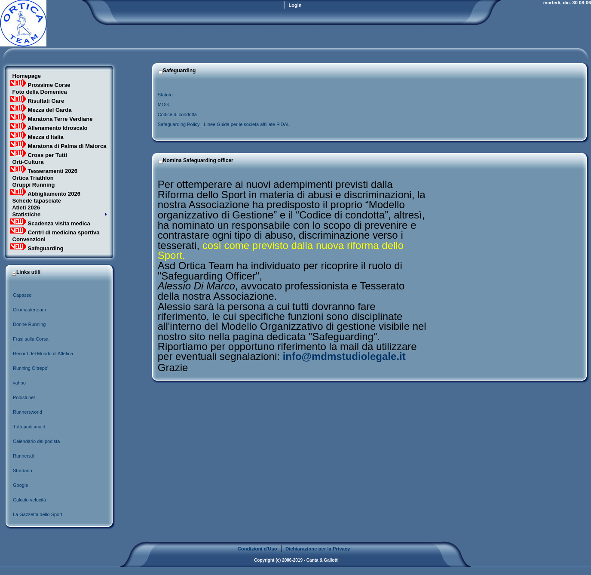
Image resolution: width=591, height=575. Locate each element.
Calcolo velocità (29, 499)
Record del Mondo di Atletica (43, 353)
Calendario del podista (36, 441)
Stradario (22, 470)
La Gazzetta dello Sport (37, 514)
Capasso (23, 295)
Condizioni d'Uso (257, 548)
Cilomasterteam (29, 309)
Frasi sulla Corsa (31, 338)
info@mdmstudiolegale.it (344, 356)
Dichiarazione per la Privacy (317, 548)
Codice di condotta (177, 114)
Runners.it (23, 455)
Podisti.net (24, 397)
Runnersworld (27, 412)
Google (20, 485)
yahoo (19, 382)
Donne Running (29, 324)
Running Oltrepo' (30, 368)
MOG (163, 104)
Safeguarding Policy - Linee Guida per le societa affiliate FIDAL (224, 124)
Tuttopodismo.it (29, 426)
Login (295, 5)
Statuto (165, 94)
